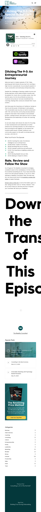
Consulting (8, 437)
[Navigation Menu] (35, 3)
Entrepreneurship (9, 442)
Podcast (13, 23)
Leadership (8, 447)
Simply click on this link (12, 183)
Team (6, 466)
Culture (7, 439)
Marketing (7, 449)
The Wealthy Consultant (13, 21)
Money (6, 454)
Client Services (9, 432)
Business (7, 430)
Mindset (7, 451)
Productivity (8, 458)
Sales (6, 461)
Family (6, 444)
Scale (6, 463)
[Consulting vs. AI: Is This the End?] (20, 485)
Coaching (7, 435)
